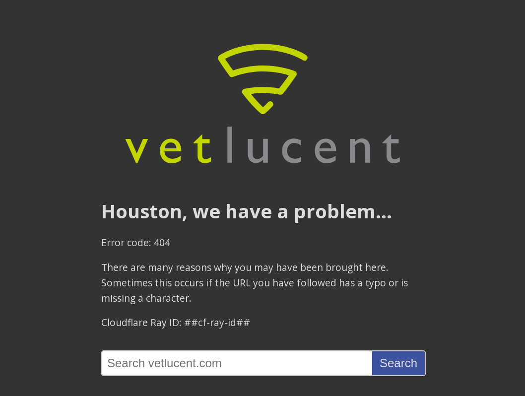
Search (398, 363)
